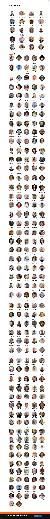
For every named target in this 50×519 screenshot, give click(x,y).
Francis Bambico (42, 117)
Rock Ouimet (11, 199)
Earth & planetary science (34, 236)
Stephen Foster (42, 171)
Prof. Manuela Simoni (34, 308)
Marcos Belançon (41, 24)
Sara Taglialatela (19, 90)
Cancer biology (26, 400)
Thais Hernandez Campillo (34, 162)
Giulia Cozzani (42, 70)
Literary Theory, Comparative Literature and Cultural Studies (19, 210)
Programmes (8, 1)
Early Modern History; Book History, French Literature (19, 155)
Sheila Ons (11, 61)
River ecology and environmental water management (26, 281)
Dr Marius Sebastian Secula (11, 353)
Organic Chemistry (42, 280)
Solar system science (42, 71)
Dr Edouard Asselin (34, 442)
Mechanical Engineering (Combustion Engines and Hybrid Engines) (11, 110)
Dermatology (11, 236)
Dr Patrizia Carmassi (19, 335)
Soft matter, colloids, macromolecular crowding (11, 328)
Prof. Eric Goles (34, 434)
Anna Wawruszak (11, 126)
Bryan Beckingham (34, 90)
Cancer (11, 154)
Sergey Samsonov (26, 117)
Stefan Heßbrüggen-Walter (19, 144)
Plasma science (12, 17)
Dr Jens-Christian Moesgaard (26, 363)
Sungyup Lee (34, 153)
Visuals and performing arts (22, 17)
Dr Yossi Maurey (11, 499)
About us (46, 1)
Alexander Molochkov (31, 16)
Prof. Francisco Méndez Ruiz (11, 279)
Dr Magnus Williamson (19, 442)
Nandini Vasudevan (41, 50)
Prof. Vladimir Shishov (34, 363)
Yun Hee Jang (34, 199)
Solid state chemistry (19, 289)
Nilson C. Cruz (19, 126)
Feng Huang (12, 16)
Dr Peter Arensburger (42, 442)
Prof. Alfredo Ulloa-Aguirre (42, 499)
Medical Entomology (11, 336)
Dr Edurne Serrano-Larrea (19, 279)
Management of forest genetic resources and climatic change (34, 137)
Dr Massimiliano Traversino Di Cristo (26, 353)
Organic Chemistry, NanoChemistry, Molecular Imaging (27, 384)
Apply (30, 1)
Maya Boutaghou (19, 190)
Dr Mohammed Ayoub (27, 408)
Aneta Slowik (34, 144)
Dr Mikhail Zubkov (19, 408)
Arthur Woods (26, 144)
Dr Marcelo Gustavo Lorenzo (11, 335)
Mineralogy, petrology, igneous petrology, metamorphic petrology (26, 100)
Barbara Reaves (26, 244)
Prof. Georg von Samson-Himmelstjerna (42, 309)
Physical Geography (27, 483)
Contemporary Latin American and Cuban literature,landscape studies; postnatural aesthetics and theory (26, 72)
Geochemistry (11, 99)
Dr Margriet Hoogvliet (11, 308)
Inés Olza (31, 42)
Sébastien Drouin (19, 153)
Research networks (18, 1)
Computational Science (42, 336)
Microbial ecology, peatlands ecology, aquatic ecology (34, 290)
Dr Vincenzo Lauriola (34, 499)
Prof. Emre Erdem (19, 363)
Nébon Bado (19, 70)
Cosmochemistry (11, 227)
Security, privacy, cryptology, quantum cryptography (19, 183)
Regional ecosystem (23, 1)
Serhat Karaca (42, 90)
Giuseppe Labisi (31, 24)
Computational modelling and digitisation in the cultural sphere (19, 137)
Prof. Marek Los (19, 353)
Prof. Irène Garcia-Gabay (11, 490)
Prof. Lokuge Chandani (11, 474)
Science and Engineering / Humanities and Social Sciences (34, 281)
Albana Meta (42, 144)
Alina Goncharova (42, 61)
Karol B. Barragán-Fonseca (11, 117)
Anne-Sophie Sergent (19, 226)
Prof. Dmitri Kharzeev (42, 353)
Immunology (11, 289)
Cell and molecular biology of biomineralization (42, 374)
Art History (42, 318)
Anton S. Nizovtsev (19, 162)
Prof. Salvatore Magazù (34, 279)
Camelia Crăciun (11, 70)
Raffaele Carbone (12, 50)
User (48, 1)
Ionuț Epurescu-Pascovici (34, 117)
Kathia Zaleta (42, 244)
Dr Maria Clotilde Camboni (26, 391)
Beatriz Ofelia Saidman (27, 226)
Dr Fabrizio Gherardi (34, 466)
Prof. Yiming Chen (26, 417)
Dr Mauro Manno (19, 391)
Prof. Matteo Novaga (19, 499)
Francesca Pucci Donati (11, 244)
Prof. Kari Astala (26, 434)
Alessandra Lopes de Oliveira (42, 162)
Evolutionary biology (26, 227)
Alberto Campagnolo (42, 190)
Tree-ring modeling (34, 364)
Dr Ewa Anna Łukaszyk (11, 372)
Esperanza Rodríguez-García (42, 217)
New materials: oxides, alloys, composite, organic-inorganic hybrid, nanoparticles (22, 35)
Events (14, 1)
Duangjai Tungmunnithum (34, 217)
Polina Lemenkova (22, 50)
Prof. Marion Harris (19, 425)
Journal (28, 1)
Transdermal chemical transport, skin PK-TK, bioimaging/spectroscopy (19, 310)
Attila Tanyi (34, 61)
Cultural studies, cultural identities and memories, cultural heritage (11, 137)
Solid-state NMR (11, 280)
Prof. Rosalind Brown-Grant (26, 474)
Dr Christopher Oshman (27, 442)
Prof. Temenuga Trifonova (42, 326)
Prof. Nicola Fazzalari (42, 490)
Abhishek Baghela (26, 190)
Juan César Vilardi (34, 226)
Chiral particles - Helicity (19, 318)
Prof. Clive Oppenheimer (19, 490)
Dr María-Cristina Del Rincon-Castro (19, 262)
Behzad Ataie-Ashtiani (19, 244)
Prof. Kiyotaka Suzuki (34, 450)
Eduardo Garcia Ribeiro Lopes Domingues (11, 144)
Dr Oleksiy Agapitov (42, 466)
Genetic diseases (41, 17)
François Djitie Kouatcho (34, 70)
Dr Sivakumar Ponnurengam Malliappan (34, 408)
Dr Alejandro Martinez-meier (11, 442)
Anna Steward (22, 16)
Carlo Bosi (11, 90)
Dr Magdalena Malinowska (42, 279)
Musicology (42, 253)
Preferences (6, 516)
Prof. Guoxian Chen (42, 335)
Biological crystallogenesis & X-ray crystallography (19, 384)
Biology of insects (42, 418)
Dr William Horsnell (34, 372)
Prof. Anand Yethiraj (11, 326)
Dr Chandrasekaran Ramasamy (11, 417)
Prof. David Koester (11, 408)
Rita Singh (11, 217)
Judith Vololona (41, 42)
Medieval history (19, 336)
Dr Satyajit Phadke (34, 326)
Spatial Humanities (11, 309)
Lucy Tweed (31, 50)
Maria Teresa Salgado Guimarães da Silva (42, 236)
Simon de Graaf (19, 61)
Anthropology (11, 409)
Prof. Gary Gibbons (26, 450)
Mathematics (26, 435)
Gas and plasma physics (26, 127)
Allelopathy (26, 318)
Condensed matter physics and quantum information (42, 355)
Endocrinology (42, 99)
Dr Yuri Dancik (19, 308)
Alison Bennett (19, 117)
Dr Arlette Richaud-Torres (26, 308)
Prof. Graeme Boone (19, 372)
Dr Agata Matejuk (11, 466)
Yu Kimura (27, 153)
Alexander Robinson (42, 126)
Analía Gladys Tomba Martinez (26, 61)
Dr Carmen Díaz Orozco (27, 326)
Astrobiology (19, 253)
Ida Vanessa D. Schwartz (41, 16)
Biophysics (42, 483)
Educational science (34, 163)
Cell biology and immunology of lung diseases (19, 346)
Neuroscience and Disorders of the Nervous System (42, 119)
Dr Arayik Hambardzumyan (42, 425)
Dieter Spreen (34, 171)
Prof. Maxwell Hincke (42, 372)
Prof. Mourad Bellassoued (42, 450)
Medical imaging (19, 435)
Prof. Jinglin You (26, 490)
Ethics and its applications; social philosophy (34, 63)
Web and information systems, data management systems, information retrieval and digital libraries (26, 300)
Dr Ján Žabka (27, 372)
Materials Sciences (42, 364)
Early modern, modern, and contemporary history (34, 110)
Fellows (12, 1)
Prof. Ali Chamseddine (34, 490)
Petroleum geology (11, 163)
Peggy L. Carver (19, 217)
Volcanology (19, 491)
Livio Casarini (11, 171)
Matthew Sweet (12, 42)
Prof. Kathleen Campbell (42, 434)
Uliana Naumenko (42, 153)
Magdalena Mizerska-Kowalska (19, 171)
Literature (27, 327)
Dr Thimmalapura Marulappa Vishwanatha (34, 336)
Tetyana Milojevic (34, 190)
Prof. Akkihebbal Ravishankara (34, 391)
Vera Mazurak (11, 153)
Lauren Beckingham (26, 90)
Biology (42, 409)
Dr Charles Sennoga (19, 434)
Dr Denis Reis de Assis (27, 335)
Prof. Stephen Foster (42, 417)
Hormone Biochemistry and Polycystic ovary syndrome (11, 219)
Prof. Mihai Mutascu (11, 391)
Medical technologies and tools (22, 25)
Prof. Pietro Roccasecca (19, 466)
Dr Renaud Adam (34, 353)
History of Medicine (34, 400)
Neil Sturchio (11, 226)
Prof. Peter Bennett (19, 417)
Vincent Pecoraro (26, 217)
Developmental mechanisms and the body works (42, 228)
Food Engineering (42, 163)
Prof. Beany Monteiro (11, 363)
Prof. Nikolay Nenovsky (19, 474)
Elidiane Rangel (26, 126)
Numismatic (26, 364)
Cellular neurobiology (26, 336)
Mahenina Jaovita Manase (11, 190)
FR (48, 0)
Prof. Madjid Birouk (42, 363)
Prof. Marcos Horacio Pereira (26, 466)
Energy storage (34, 327)
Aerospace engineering (12, 25)
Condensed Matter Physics (41, 25)
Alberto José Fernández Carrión (19, 199)
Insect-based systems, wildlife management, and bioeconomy (11, 119)
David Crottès (26, 199)
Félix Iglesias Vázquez (27, 162)
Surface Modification (19, 127)
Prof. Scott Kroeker (34, 425)
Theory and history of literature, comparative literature (26, 427)
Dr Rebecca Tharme (26, 279)
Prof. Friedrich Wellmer (34, 474)
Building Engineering (19, 483)
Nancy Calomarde (26, 70)
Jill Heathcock (42, 226)
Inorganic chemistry (19, 280)
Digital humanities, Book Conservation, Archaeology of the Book (42, 192)
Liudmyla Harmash (22, 42)
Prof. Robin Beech (11, 450)
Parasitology (26, 236)
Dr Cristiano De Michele (42, 408)
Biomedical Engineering (26, 154)
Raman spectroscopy (26, 491)
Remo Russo (34, 126)
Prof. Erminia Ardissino (27, 425)
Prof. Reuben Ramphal (42, 474)
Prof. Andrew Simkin (27, 499)
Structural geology (42, 154)
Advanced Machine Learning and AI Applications (11, 83)
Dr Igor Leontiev (19, 450)
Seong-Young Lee (12, 24)
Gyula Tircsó (11, 425)
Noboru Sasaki (22, 24)
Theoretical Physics (31, 17)
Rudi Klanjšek (26, 171)
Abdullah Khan (34, 244)
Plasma (42, 467)
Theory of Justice (27, 289)
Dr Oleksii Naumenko (11, 162)
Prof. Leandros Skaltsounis (34, 417)
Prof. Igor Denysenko (19, 326)
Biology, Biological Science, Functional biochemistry (11, 173)
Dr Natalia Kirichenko (11, 434)
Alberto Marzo (42, 199)
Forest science (19, 227)
